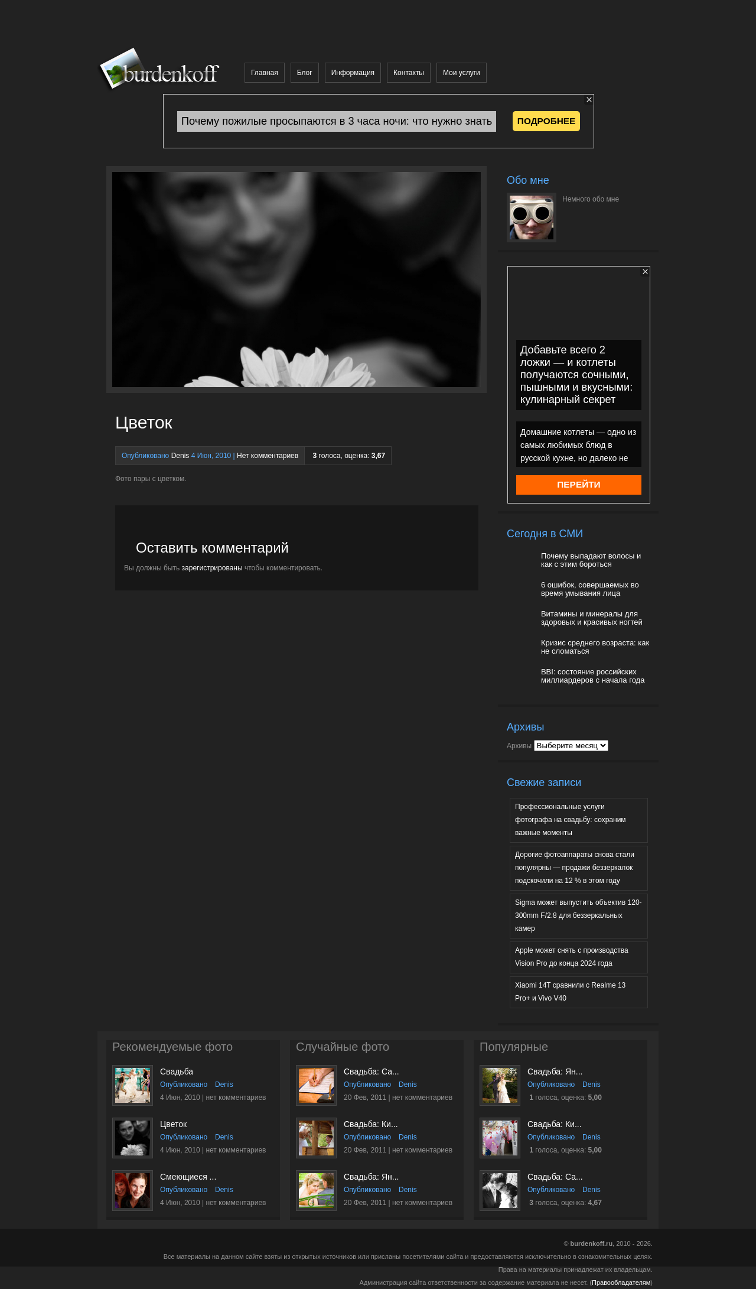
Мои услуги (461, 73)
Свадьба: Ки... (371, 1124)
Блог (304, 73)
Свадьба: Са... (371, 1071)
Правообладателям (621, 1282)
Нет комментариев (267, 456)
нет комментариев (236, 1097)
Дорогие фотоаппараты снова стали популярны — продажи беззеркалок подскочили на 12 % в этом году (574, 867)
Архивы (519, 746)
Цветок (173, 1124)
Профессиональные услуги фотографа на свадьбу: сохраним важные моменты (570, 820)
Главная (264, 73)
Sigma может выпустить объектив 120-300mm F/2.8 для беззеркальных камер (578, 915)
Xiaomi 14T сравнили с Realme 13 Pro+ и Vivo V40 (570, 991)
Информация (352, 73)
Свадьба (176, 1071)
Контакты (408, 73)
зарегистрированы (212, 568)
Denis (180, 456)
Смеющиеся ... (188, 1176)
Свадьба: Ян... (371, 1176)
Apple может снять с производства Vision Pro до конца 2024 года (571, 956)
